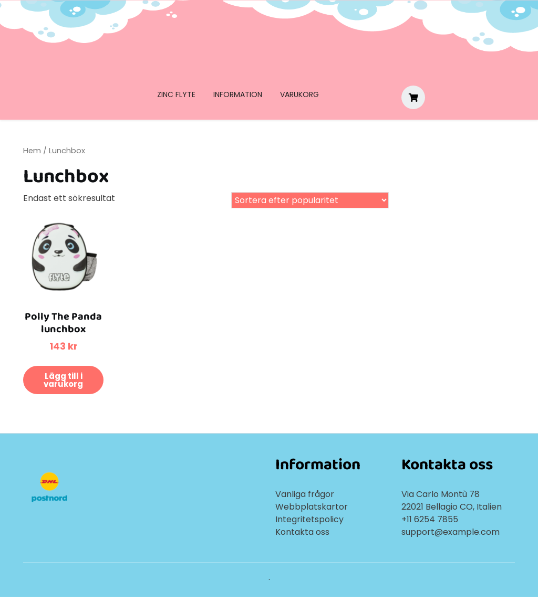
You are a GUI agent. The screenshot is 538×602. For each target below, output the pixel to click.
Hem (32, 150)
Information (237, 94)
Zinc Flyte (176, 94)
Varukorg (299, 94)
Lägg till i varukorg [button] (63, 380)
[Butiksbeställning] (310, 200)
